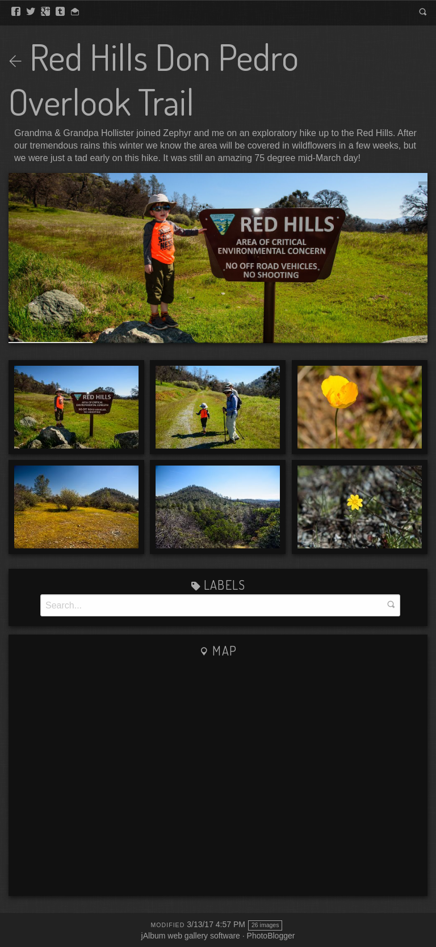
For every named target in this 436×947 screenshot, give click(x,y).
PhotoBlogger (271, 935)
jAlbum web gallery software (190, 935)
